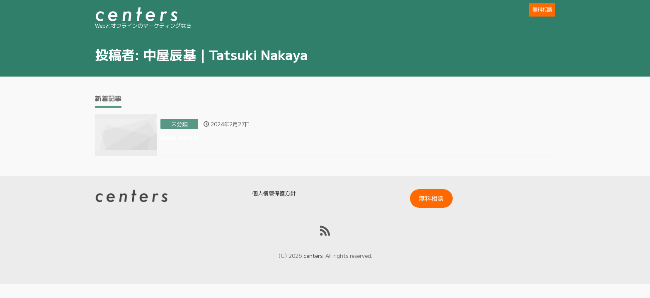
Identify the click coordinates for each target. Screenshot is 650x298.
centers (313, 256)
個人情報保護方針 (274, 193)
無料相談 (542, 9)
